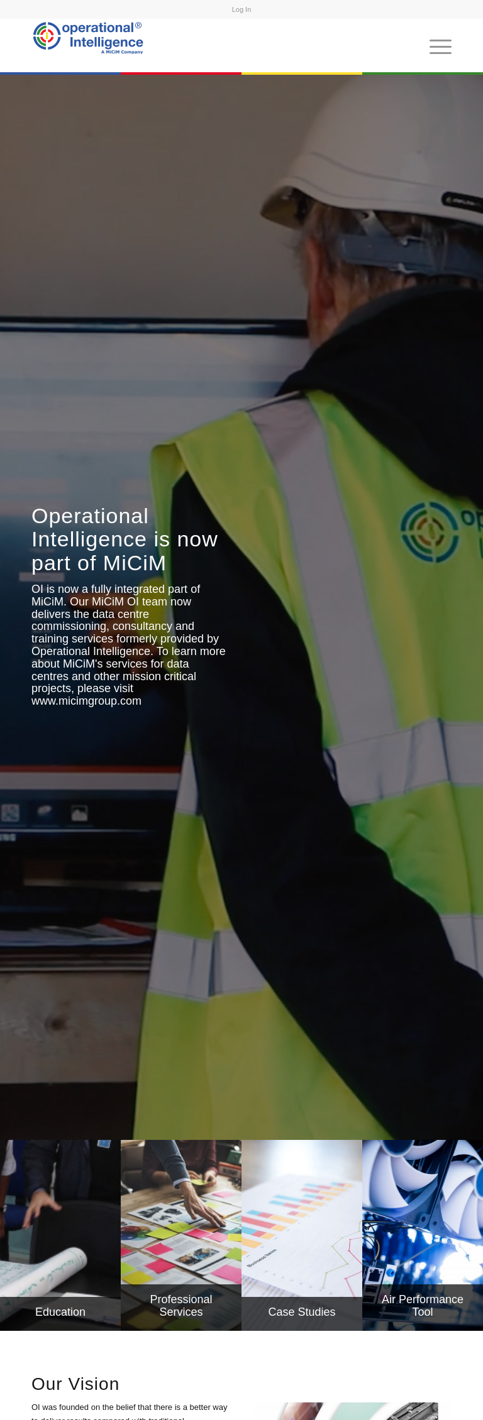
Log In (242, 9)
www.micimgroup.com (86, 701)
